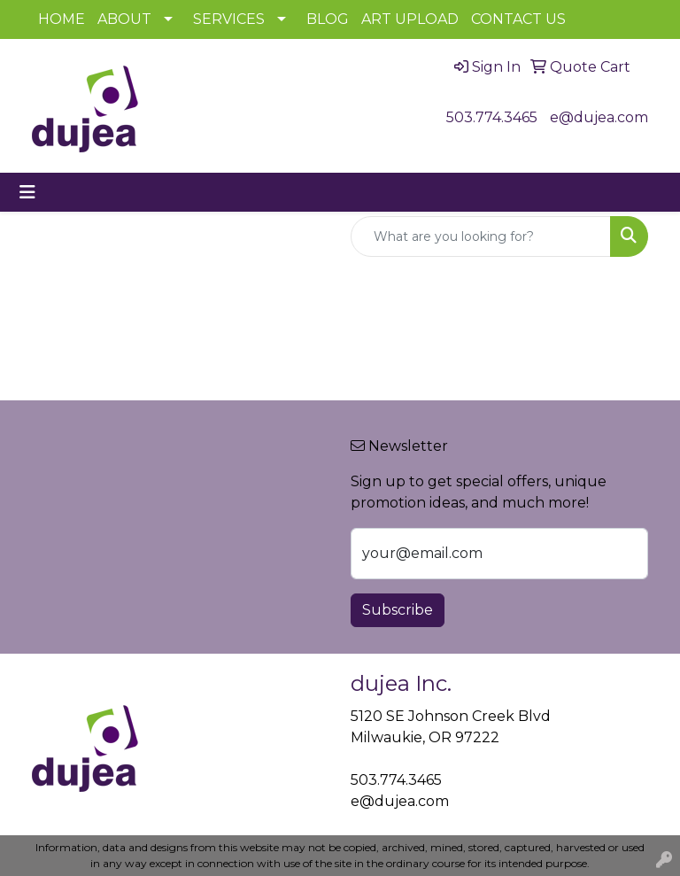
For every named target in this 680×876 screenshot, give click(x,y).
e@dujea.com (599, 117)
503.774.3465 (491, 117)
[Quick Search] (481, 236)
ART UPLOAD (410, 19)
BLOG (327, 19)
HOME (61, 19)
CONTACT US (518, 19)
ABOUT (124, 19)
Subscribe (397, 609)
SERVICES (229, 19)
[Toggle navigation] (27, 192)
